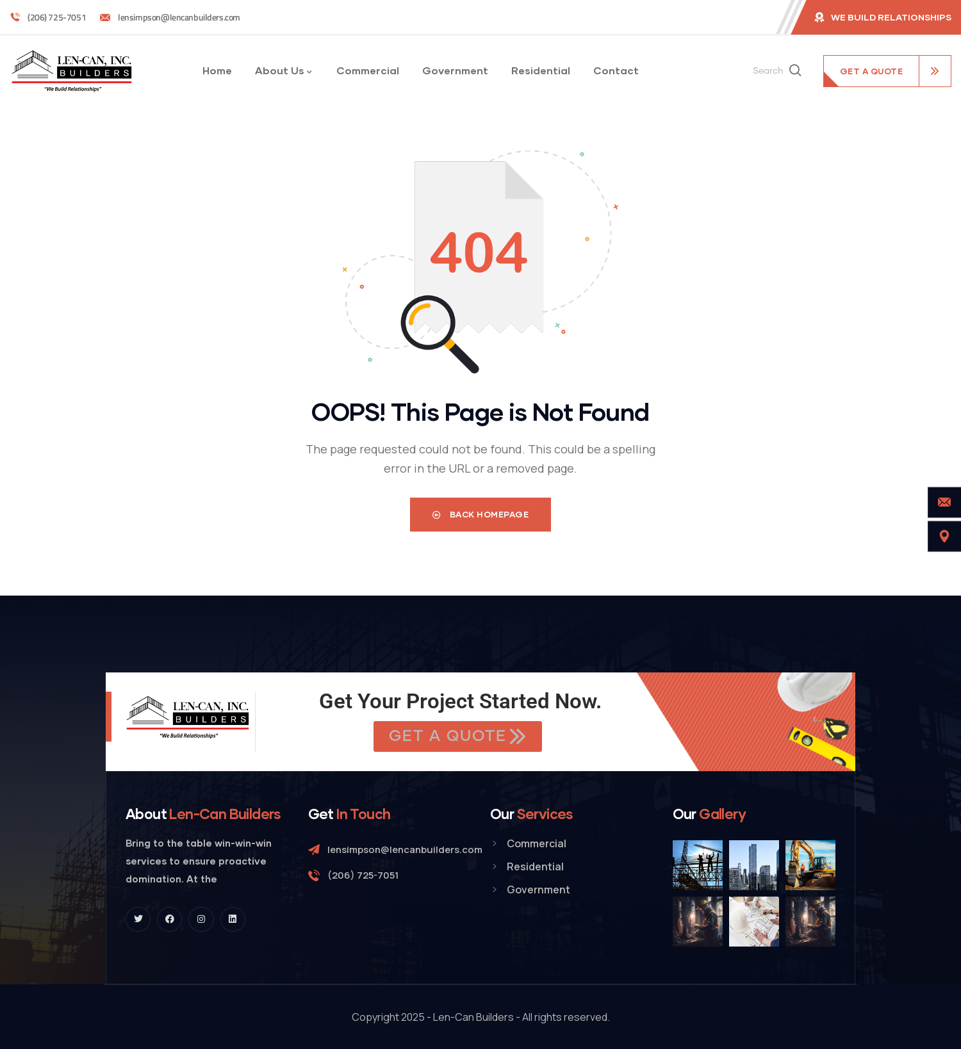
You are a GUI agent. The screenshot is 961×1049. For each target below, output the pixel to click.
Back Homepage (480, 514)
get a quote (871, 71)
